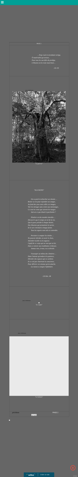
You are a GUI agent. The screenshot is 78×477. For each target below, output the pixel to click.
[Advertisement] (39, 24)
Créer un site (44, 475)
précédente (15, 412)
